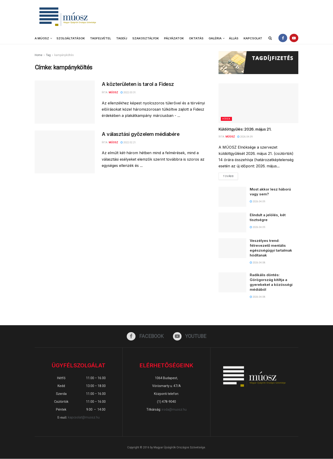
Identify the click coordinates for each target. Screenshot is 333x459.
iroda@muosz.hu (174, 410)
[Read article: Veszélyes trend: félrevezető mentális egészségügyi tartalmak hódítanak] (232, 248)
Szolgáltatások (70, 38)
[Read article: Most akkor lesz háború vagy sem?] (232, 197)
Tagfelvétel (100, 38)
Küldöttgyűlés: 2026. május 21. (245, 129)
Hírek (226, 118)
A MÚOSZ (42, 38)
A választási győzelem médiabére (140, 134)
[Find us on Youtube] (190, 336)
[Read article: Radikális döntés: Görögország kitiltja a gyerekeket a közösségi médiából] (232, 283)
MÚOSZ (113, 142)
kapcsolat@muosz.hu (84, 417)
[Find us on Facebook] (145, 336)
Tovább (230, 175)
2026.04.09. (245, 136)
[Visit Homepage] (67, 16)
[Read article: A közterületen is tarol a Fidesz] (65, 102)
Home (38, 55)
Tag (48, 55)
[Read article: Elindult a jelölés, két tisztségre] (232, 223)
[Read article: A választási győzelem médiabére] (65, 152)
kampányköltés (64, 55)
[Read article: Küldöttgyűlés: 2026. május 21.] (258, 103)
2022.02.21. (128, 142)
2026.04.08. (258, 262)
